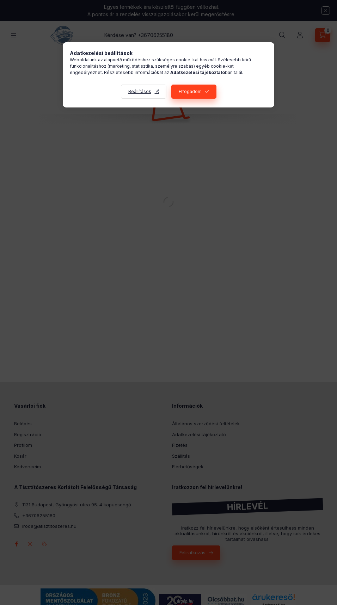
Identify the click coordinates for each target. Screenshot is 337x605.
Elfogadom (190, 91)
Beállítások (139, 91)
